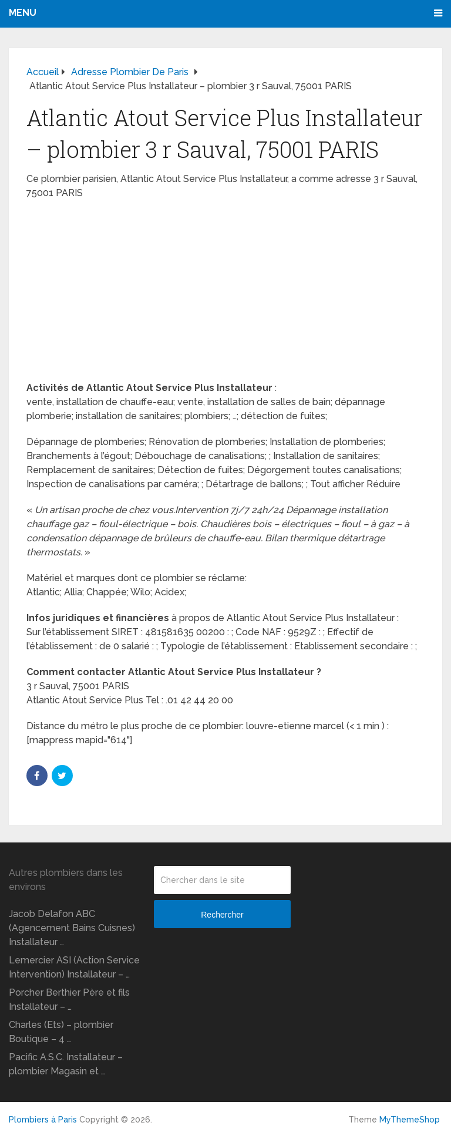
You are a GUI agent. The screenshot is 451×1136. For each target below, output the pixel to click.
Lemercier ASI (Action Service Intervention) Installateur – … (74, 967)
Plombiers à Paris (43, 1119)
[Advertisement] (225, 294)
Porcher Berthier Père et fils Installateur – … (69, 999)
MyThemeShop (409, 1119)
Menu (22, 12)
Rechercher (222, 914)
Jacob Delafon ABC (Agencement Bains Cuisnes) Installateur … (72, 928)
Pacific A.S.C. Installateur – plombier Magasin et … (66, 1064)
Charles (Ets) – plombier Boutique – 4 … (61, 1031)
